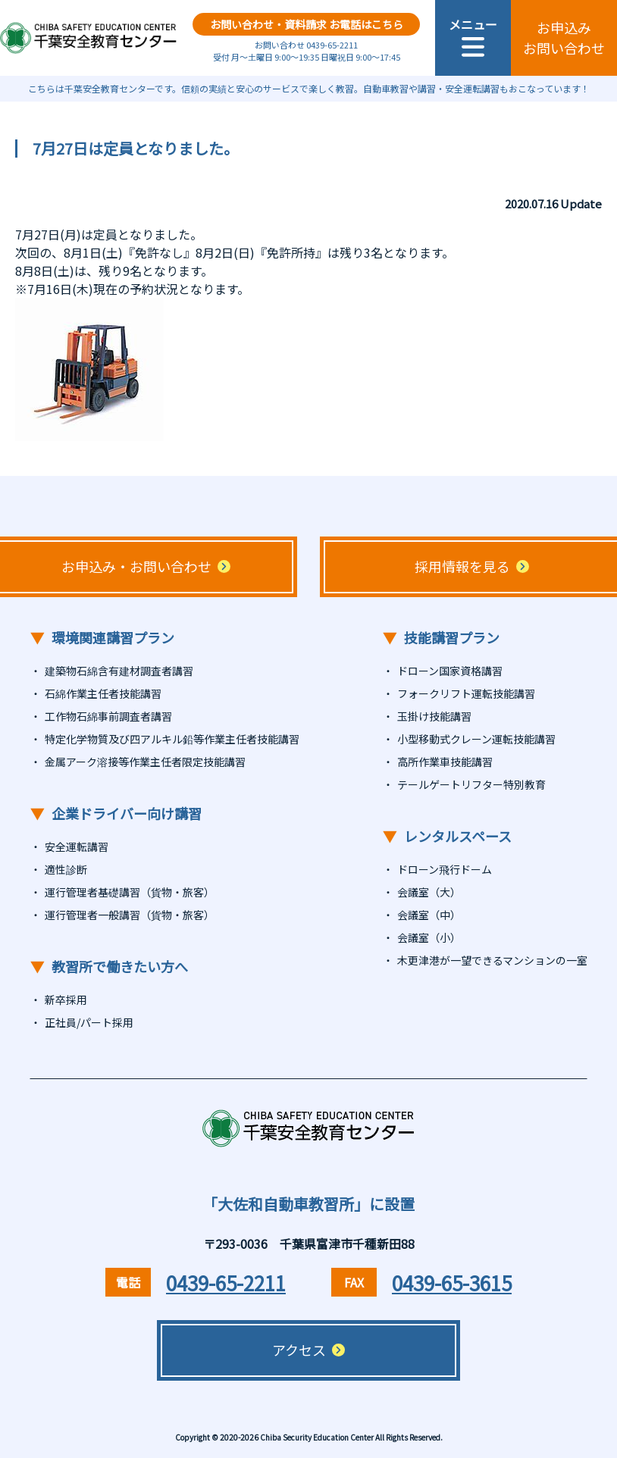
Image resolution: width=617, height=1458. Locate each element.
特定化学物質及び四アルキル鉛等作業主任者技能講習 (172, 738)
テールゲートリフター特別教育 (471, 784)
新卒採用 (66, 999)
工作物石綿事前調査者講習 (108, 716)
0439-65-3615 (452, 1283)
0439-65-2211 (226, 1283)
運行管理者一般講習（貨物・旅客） (130, 914)
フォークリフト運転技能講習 (466, 693)
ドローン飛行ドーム (444, 869)
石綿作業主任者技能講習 (103, 693)
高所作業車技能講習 (445, 761)
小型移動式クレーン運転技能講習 (476, 738)
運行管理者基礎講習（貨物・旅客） (130, 892)
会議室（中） (429, 914)
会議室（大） (429, 892)
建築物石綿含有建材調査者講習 (119, 670)
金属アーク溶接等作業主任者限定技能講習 (145, 761)
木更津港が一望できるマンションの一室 (492, 960)
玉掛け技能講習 (434, 716)
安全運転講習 (76, 846)
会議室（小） (429, 937)
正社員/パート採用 (89, 1022)
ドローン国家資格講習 (450, 670)
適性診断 (66, 869)
